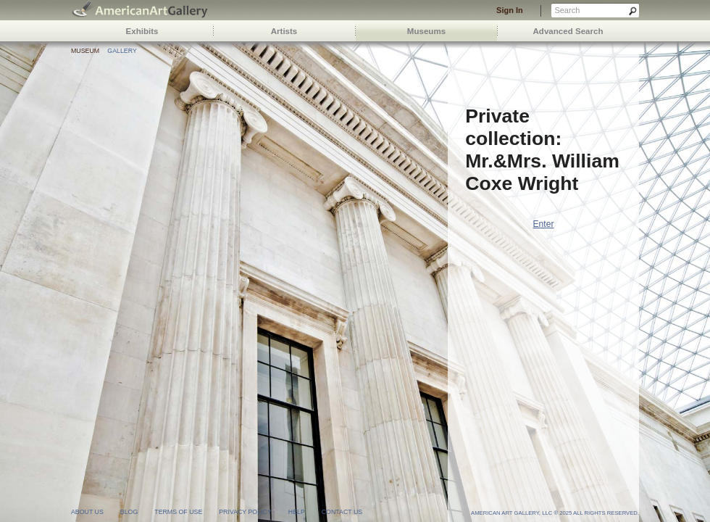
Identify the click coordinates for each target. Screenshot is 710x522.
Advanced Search (568, 31)
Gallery (121, 50)
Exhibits (142, 31)
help (296, 511)
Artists (284, 31)
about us (87, 511)
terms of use (178, 511)
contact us (342, 511)
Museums (426, 31)
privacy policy (245, 511)
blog (129, 511)
